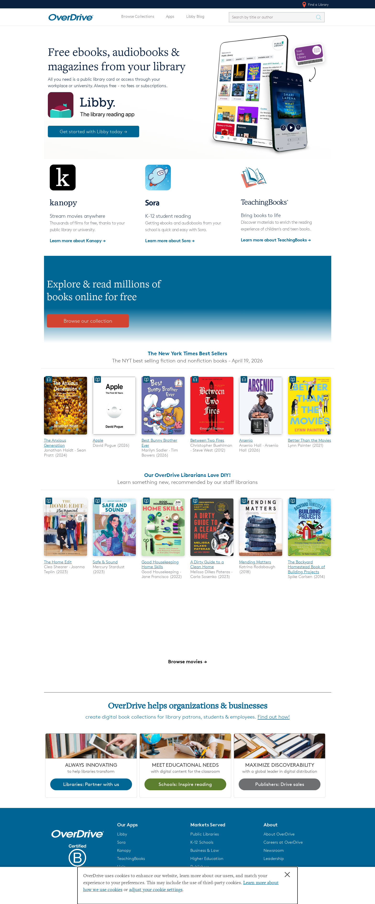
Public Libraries (204, 834)
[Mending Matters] (260, 557)
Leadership (274, 858)
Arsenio (246, 440)
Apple (98, 440)
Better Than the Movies (309, 440)
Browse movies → (187, 661)
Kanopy (124, 850)
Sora (121, 842)
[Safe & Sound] (114, 557)
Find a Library (315, 4)
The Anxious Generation (55, 442)
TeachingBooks (131, 858)
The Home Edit (58, 562)
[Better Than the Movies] (309, 435)
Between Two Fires (207, 440)
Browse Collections (137, 16)
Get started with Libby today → (93, 131)
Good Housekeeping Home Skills (160, 564)
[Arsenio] (260, 435)
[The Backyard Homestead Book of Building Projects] (309, 557)
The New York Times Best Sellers (187, 353)
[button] (151, 824)
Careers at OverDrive (283, 842)
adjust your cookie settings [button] (155, 890)
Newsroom (274, 850)
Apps (170, 16)
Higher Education (206, 858)
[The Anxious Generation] (65, 435)
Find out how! (274, 717)
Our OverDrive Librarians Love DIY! (187, 475)
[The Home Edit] (65, 557)
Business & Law (204, 850)
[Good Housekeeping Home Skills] (163, 557)
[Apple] (114, 435)
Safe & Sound (105, 562)
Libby (122, 834)
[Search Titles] (320, 17)
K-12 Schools (201, 842)
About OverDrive (279, 834)
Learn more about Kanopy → (78, 240)
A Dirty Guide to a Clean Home (207, 564)
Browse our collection (88, 321)
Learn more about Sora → (170, 240)
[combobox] (272, 17)
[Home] (71, 16)
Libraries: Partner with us (91, 784)
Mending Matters (255, 562)
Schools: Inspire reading (185, 784)
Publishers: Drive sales (279, 784)
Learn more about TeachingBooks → (276, 239)
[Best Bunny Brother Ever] (163, 435)
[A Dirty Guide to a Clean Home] (211, 557)
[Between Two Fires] (211, 435)
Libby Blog (195, 16)
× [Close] (287, 875)
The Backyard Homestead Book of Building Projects (306, 567)
